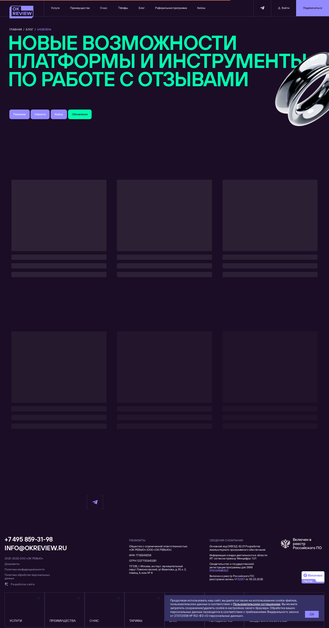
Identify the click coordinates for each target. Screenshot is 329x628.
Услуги (55, 8)
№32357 (239, 579)
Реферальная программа (171, 8)
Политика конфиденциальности (24, 569)
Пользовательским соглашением (256, 604)
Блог (142, 8)
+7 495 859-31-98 (29, 539)
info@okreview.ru (36, 548)
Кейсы (201, 8)
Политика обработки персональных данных (27, 576)
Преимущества (80, 8)
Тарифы (123, 8)
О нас (103, 8)
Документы (12, 564)
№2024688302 (219, 570)
